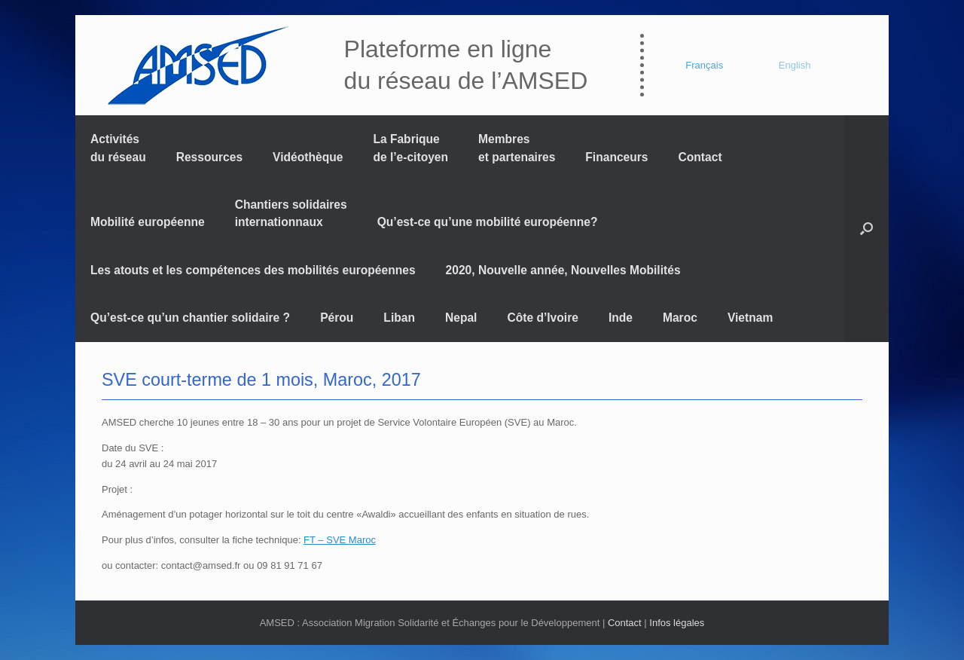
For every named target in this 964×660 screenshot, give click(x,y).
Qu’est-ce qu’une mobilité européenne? (487, 221)
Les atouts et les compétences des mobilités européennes (253, 270)
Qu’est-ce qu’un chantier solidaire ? (190, 317)
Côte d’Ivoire (542, 317)
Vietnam (750, 317)
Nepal (461, 317)
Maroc (680, 317)
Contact (700, 157)
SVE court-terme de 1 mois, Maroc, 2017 (261, 380)
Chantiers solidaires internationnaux (291, 213)
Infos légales (676, 622)
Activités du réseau (118, 148)
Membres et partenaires (516, 148)
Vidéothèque (308, 157)
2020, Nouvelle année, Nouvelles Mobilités (563, 270)
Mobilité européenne (147, 221)
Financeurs (616, 157)
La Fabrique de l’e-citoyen (410, 148)
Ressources (209, 157)
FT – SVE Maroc (340, 539)
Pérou (336, 317)
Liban (399, 317)
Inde (621, 317)
